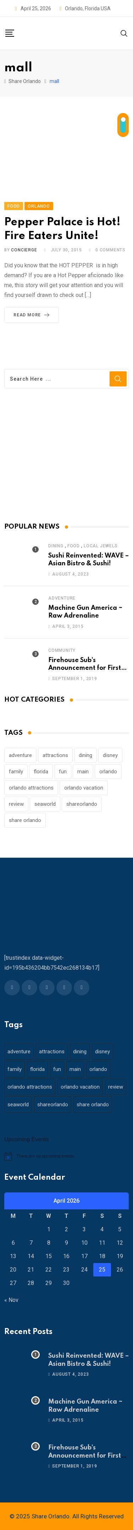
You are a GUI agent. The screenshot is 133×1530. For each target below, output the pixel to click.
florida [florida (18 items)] (41, 771)
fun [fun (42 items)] (63, 771)
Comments (110, 250)
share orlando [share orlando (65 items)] (25, 820)
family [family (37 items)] (16, 771)
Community (62, 650)
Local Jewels (101, 545)
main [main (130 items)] (83, 771)
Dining (55, 545)
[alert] (66, 1156)
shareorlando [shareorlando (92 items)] (81, 804)
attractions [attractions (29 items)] (55, 755)
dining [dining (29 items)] (85, 755)
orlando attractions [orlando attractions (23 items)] (31, 788)
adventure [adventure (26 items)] (20, 755)
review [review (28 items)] (16, 804)
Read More (32, 315)
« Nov (11, 1300)
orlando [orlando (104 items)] (108, 771)
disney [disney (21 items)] (110, 755)
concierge (24, 250)
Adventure (62, 598)
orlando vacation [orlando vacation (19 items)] (83, 788)
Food (73, 545)
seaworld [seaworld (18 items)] (45, 804)
